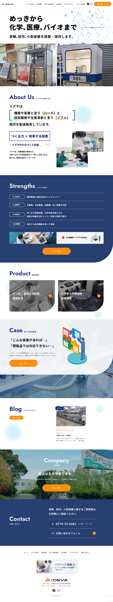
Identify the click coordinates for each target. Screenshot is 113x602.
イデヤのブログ (73, 552)
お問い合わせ (85, 552)
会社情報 (63, 552)
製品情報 (44, 552)
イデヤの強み (56, 251)
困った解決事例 (54, 552)
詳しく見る (23, 363)
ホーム (26, 552)
